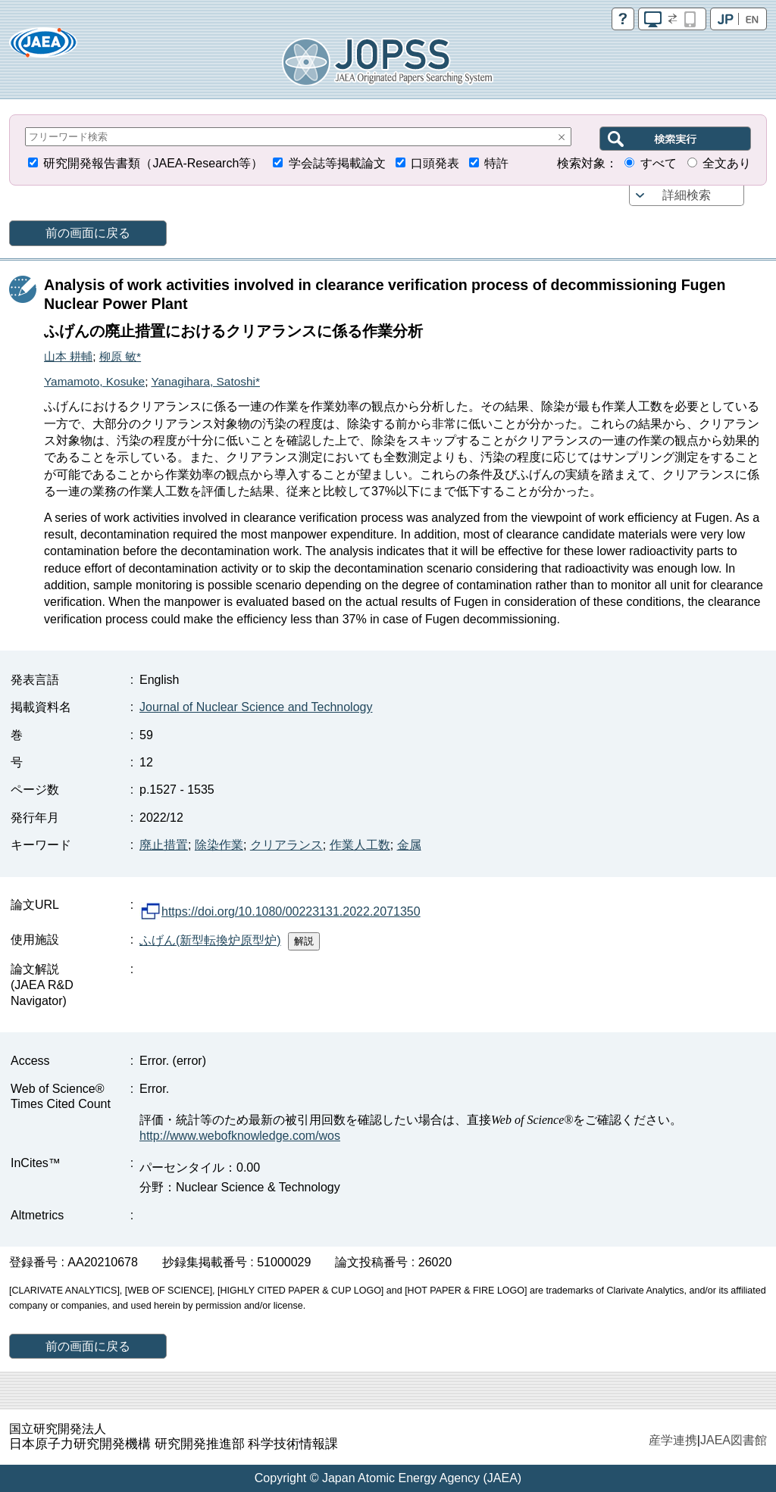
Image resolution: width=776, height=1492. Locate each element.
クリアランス (286, 844)
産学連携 (673, 1440)
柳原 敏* (120, 356)
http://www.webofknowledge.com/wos (239, 1135)
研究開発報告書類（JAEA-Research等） (153, 163)
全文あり (726, 163)
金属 (409, 844)
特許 (496, 163)
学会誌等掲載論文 (337, 163)
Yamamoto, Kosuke (94, 381)
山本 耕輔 (68, 356)
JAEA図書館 (733, 1440)
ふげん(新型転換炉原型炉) (210, 940)
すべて (658, 163)
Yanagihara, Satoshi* (205, 381)
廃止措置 (163, 844)
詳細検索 (686, 195)
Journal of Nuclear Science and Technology (255, 707)
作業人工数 (360, 844)
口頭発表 (435, 163)
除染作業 (219, 844)
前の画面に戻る (87, 232)
